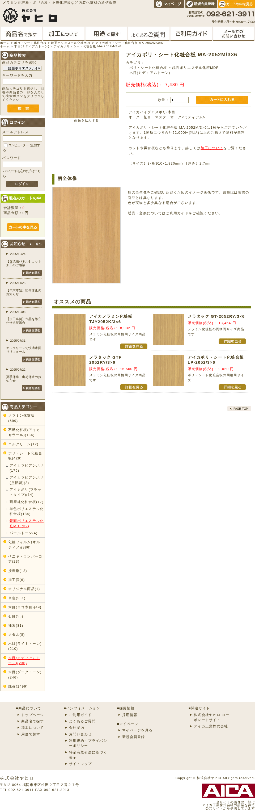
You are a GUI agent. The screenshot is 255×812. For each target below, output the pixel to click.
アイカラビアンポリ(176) (27, 467)
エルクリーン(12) (23, 444)
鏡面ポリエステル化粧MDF (195, 68)
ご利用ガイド (177, 213)
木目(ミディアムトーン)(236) (24, 660)
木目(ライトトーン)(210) (24, 646)
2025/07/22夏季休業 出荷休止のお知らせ (23, 375)
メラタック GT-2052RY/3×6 (216, 316)
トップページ (32, 715)
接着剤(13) (17, 571)
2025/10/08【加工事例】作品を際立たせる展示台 (23, 317)
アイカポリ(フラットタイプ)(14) (25, 492)
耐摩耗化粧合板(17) (27, 502)
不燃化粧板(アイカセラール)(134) (24, 432)
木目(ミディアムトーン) (149, 73)
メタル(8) (16, 635)
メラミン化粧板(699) (21, 417)
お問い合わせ (80, 734)
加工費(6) (16, 580)
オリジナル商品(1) (24, 589)
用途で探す (30, 734)
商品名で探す (32, 721)
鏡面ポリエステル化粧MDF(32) (27, 523)
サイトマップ (80, 764)
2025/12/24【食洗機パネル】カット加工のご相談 (23, 259)
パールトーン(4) (23, 533)
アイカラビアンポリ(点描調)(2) (27, 479)
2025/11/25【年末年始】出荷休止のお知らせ (23, 288)
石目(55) (15, 616)
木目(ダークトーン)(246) (24, 674)
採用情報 (129, 715)
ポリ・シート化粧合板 (148, 68)
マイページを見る (137, 730)
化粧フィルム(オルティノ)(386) (24, 544)
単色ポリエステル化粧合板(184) (27, 511)
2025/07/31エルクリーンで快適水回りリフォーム (23, 346)
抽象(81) (15, 625)
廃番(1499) (18, 686)
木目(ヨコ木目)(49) (24, 607)
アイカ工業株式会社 (211, 726)
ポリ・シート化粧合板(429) (25, 455)
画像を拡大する (86, 120)
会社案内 (76, 728)
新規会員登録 (133, 737)
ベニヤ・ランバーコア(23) (25, 558)
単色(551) (17, 598)
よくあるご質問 (82, 721)
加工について (212, 148)
